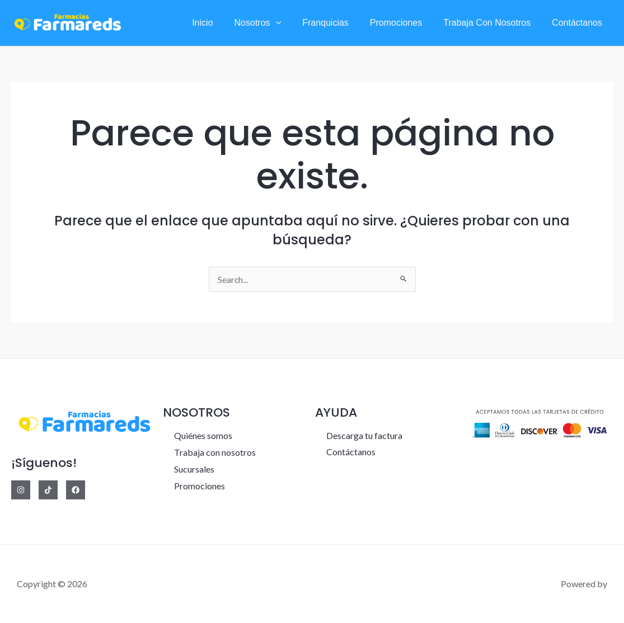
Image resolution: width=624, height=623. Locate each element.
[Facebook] (75, 489)
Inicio (220, 22)
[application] (291, 23)
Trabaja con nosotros (492, 22)
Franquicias (337, 22)
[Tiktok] (48, 489)
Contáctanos (578, 22)
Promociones (404, 22)
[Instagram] (20, 489)
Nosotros (273, 23)
